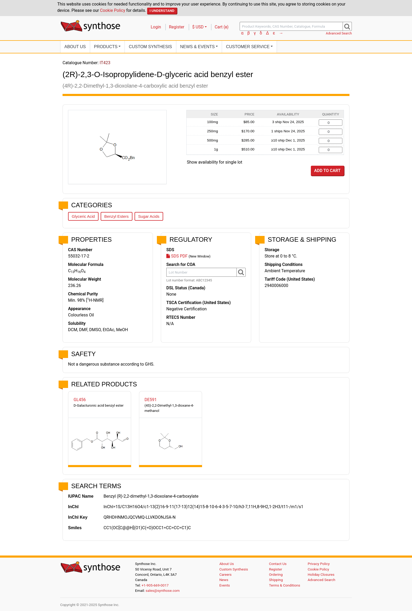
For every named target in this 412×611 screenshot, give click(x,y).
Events (224, 585)
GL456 (80, 399)
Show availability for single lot (214, 162)
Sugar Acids (148, 216)
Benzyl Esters (116, 216)
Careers (225, 574)
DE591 (151, 399)
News (223, 580)
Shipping (276, 580)
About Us (75, 46)
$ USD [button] (198, 26)
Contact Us (278, 564)
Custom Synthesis (150, 46)
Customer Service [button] (248, 46)
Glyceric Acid (83, 216)
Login (156, 26)
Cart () (222, 26)
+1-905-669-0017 (155, 585)
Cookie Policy (112, 10)
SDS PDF (177, 256)
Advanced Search (339, 33)
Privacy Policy (319, 564)
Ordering (276, 574)
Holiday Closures (321, 574)
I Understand (162, 10)
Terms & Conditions (284, 585)
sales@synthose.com (162, 590)
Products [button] (106, 46)
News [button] (197, 46)
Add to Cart (327, 170)
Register (176, 26)
